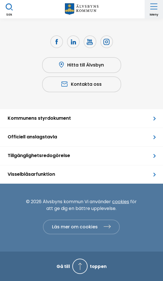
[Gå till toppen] (81, 266)
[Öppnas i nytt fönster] (106, 41)
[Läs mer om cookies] (81, 227)
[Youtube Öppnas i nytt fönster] (90, 41)
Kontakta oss (81, 84)
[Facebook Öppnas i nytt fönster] (56, 41)
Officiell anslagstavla (32, 137)
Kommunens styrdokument (39, 118)
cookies (120, 201)
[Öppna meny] (154, 9)
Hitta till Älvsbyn (81, 65)
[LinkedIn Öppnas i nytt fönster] (73, 41)
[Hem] (82, 9)
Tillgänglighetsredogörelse (39, 155)
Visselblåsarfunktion (31, 174)
